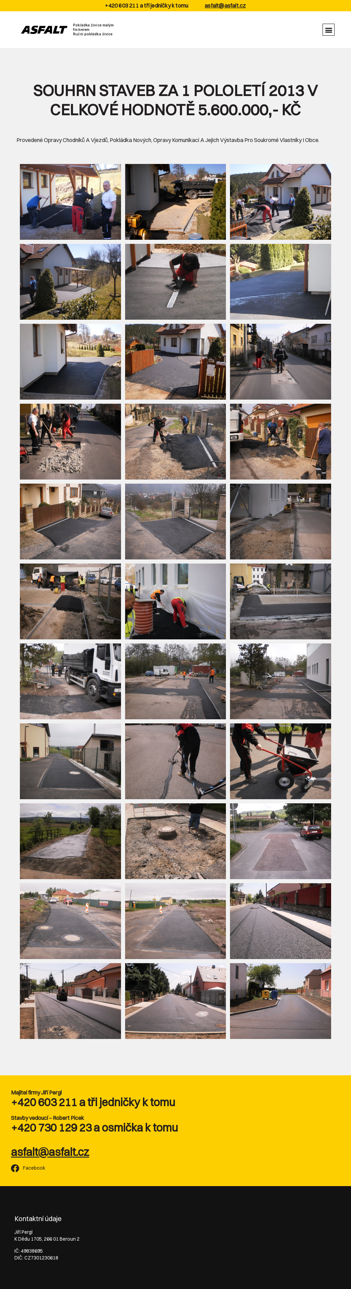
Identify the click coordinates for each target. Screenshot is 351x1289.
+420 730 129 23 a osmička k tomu (94, 1127)
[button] (329, 30)
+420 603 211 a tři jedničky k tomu (93, 1102)
